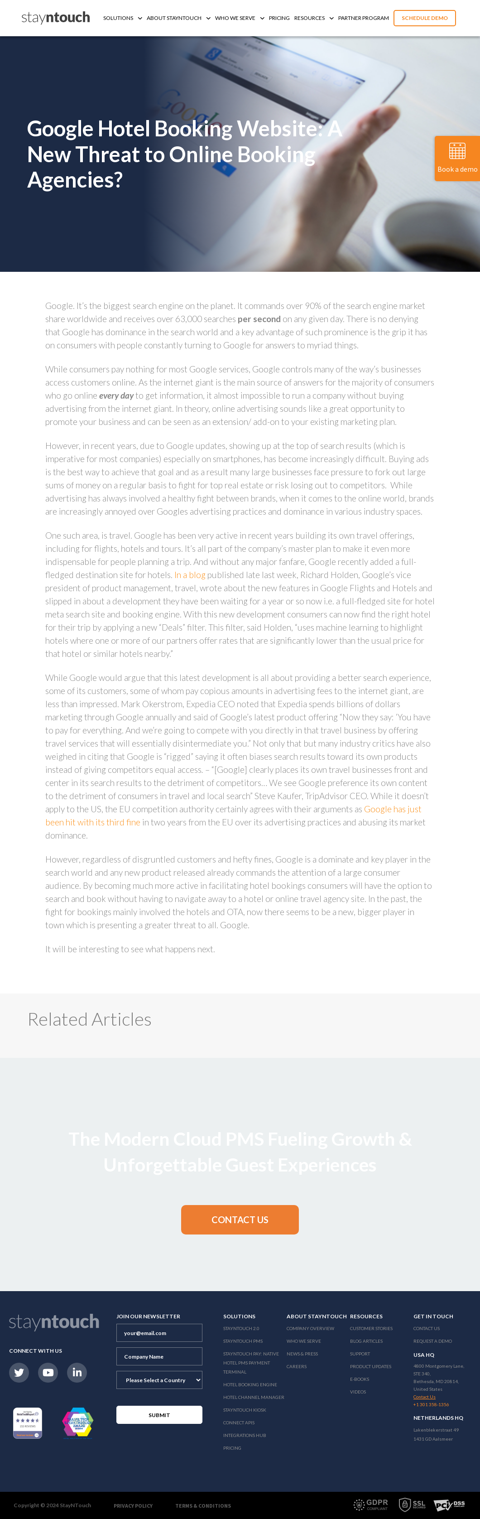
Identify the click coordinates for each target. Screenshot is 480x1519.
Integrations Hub (244, 1435)
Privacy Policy (133, 1505)
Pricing (279, 17)
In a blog (190, 574)
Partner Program (363, 17)
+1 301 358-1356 (431, 1404)
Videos (358, 1391)
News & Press (302, 1353)
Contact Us (426, 1328)
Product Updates (370, 1366)
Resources (314, 17)
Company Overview (310, 1328)
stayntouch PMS (243, 1341)
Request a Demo (432, 1341)
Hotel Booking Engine (250, 1384)
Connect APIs (238, 1422)
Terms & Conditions (203, 1505)
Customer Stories (371, 1328)
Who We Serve (239, 17)
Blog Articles (366, 1341)
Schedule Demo (425, 17)
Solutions (122, 17)
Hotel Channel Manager (253, 1397)
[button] (240, 1219)
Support (360, 1353)
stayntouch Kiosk (244, 1410)
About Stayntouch (179, 17)
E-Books (359, 1379)
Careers (297, 1366)
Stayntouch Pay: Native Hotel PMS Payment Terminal (251, 1362)
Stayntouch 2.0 (241, 1328)
